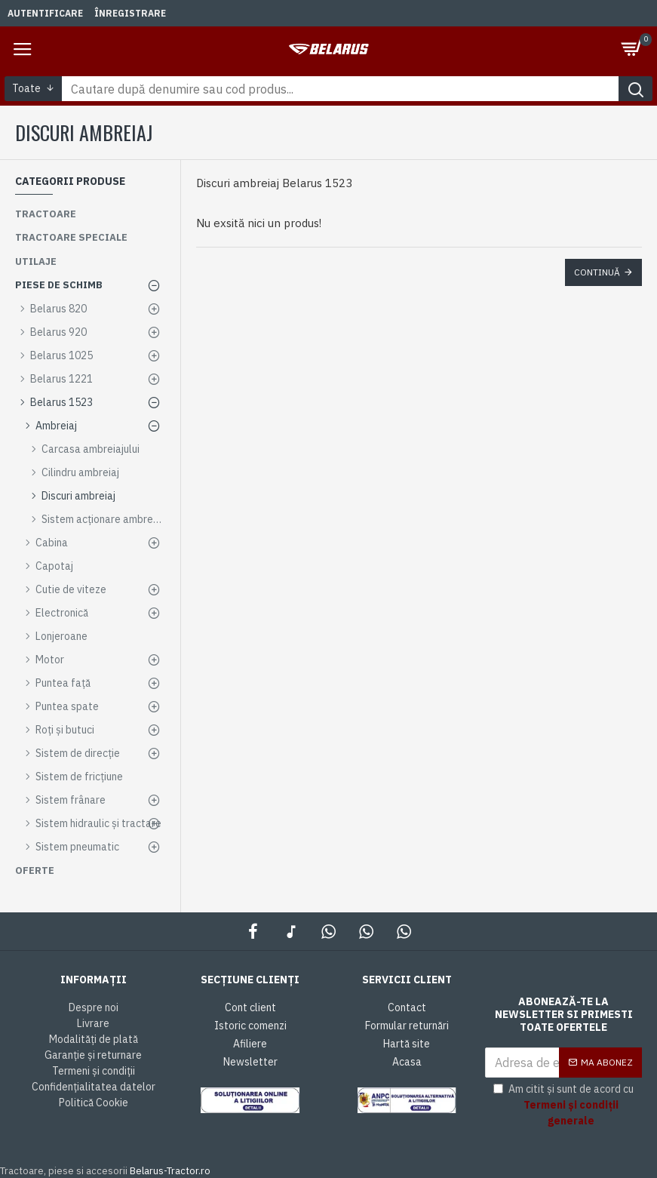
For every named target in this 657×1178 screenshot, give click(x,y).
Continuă (597, 272)
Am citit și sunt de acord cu (567, 1105)
